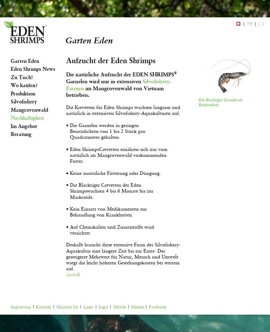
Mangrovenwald (29, 110)
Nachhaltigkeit (27, 118)
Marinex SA (67, 307)
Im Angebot (24, 126)
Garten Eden (25, 61)
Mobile (119, 307)
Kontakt (43, 307)
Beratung (21, 134)
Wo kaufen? (24, 85)
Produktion (23, 94)
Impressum (21, 307)
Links (88, 307)
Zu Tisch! (22, 77)
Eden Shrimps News (33, 69)
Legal (103, 307)
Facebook (157, 307)
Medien (138, 307)
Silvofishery (24, 102)
